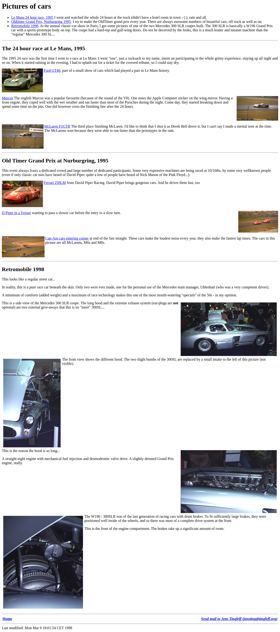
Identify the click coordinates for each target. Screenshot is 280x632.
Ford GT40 (52, 70)
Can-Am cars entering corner (67, 238)
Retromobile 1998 (24, 26)
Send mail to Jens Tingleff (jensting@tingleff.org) (239, 619)
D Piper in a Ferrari (16, 213)
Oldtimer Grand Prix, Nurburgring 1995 (41, 22)
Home (7, 619)
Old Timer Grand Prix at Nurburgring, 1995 (55, 161)
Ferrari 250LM (55, 183)
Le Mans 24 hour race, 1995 (32, 17)
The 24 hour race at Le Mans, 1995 (43, 48)
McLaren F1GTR (57, 126)
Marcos (7, 98)
